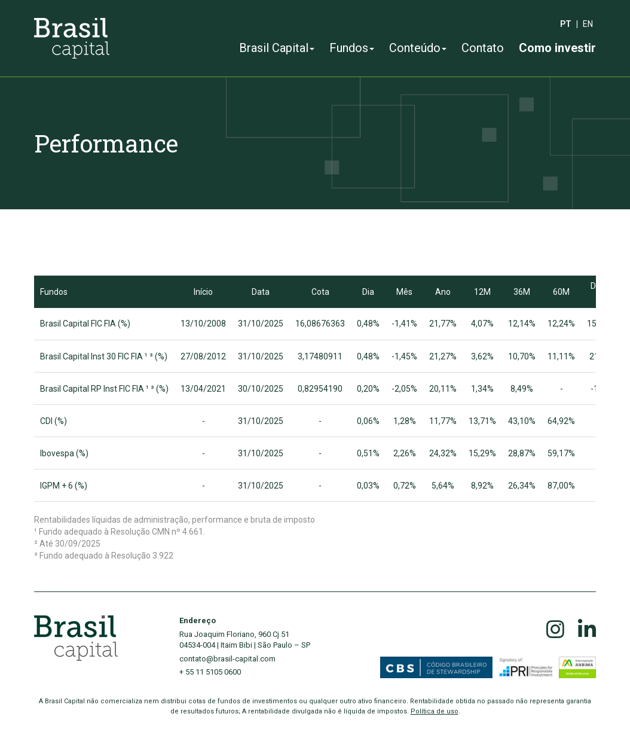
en (588, 24)
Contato (482, 48)
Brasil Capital (276, 48)
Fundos (351, 48)
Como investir (557, 48)
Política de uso (434, 711)
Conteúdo (417, 48)
